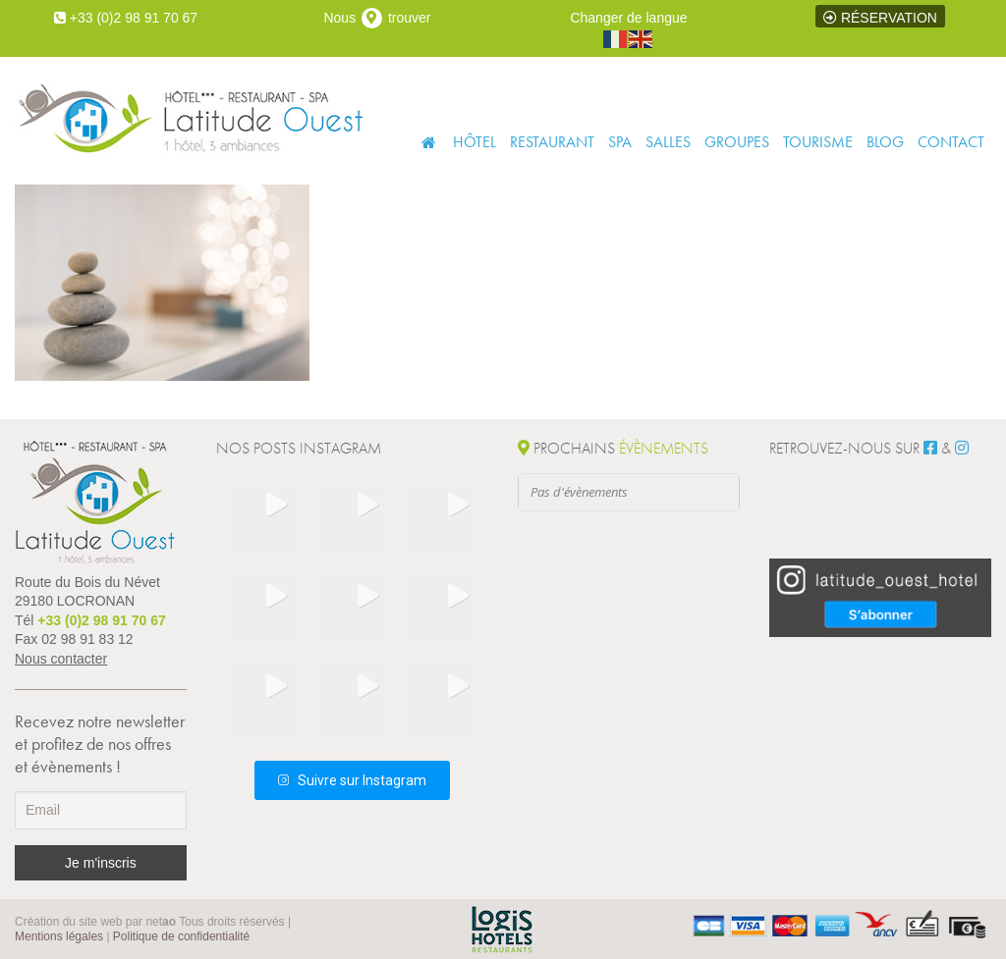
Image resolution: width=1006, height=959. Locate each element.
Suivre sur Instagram (352, 780)
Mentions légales (59, 936)
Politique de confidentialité (181, 936)
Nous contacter (61, 658)
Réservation (880, 18)
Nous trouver (376, 18)
